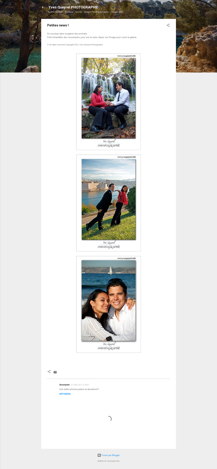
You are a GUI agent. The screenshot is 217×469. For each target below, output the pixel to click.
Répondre (65, 394)
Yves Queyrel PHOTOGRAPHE (73, 7)
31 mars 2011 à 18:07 (80, 385)
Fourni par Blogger (108, 455)
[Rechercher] (174, 8)
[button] (168, 25)
